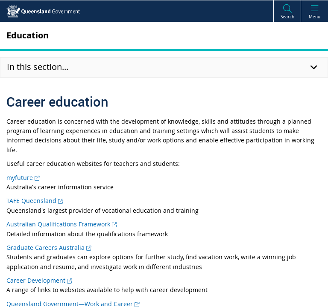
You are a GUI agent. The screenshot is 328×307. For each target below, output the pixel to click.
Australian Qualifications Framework (61, 224)
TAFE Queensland (34, 201)
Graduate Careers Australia (48, 247)
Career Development (39, 280)
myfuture (22, 178)
